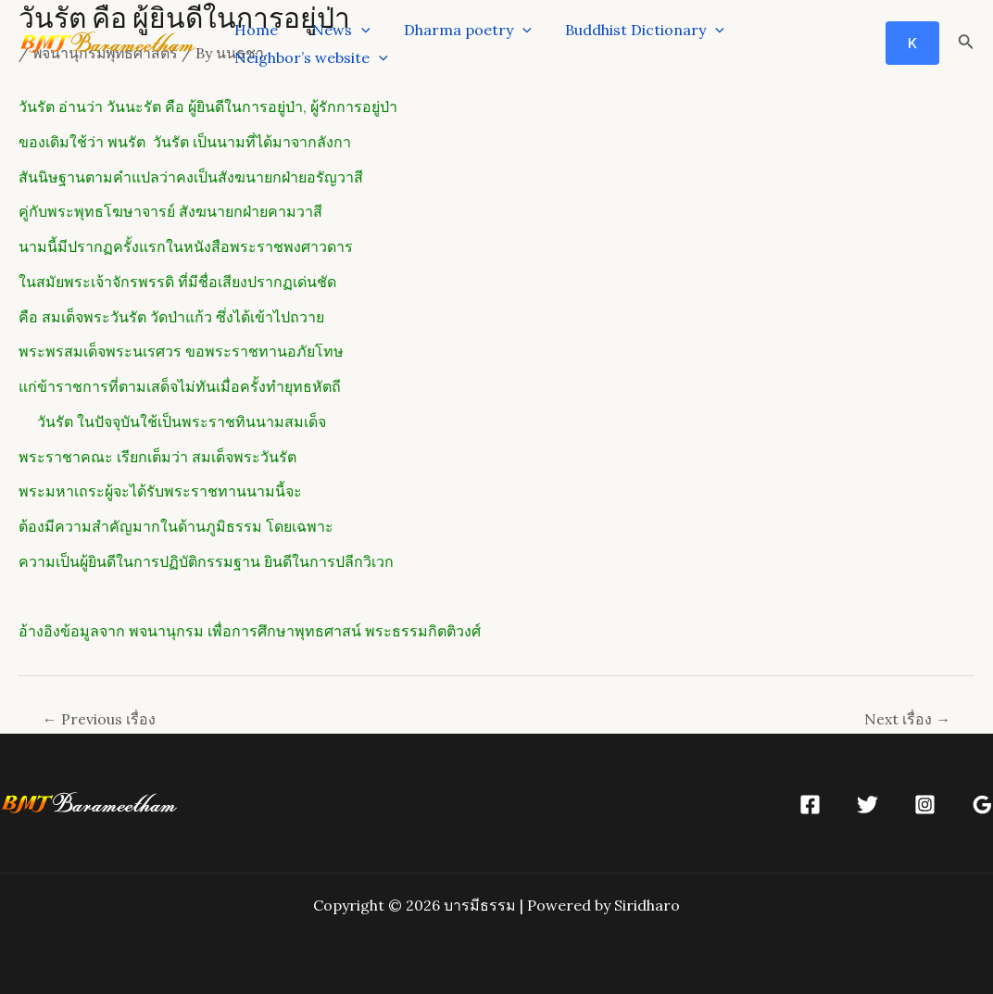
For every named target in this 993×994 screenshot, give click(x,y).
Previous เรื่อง (99, 718)
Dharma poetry (458, 30)
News (335, 30)
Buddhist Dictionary (630, 30)
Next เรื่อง (907, 718)
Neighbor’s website (309, 57)
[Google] (982, 804)
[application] (355, 30)
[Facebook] (810, 804)
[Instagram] (925, 804)
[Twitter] (867, 804)
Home (254, 29)
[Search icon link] (966, 43)
